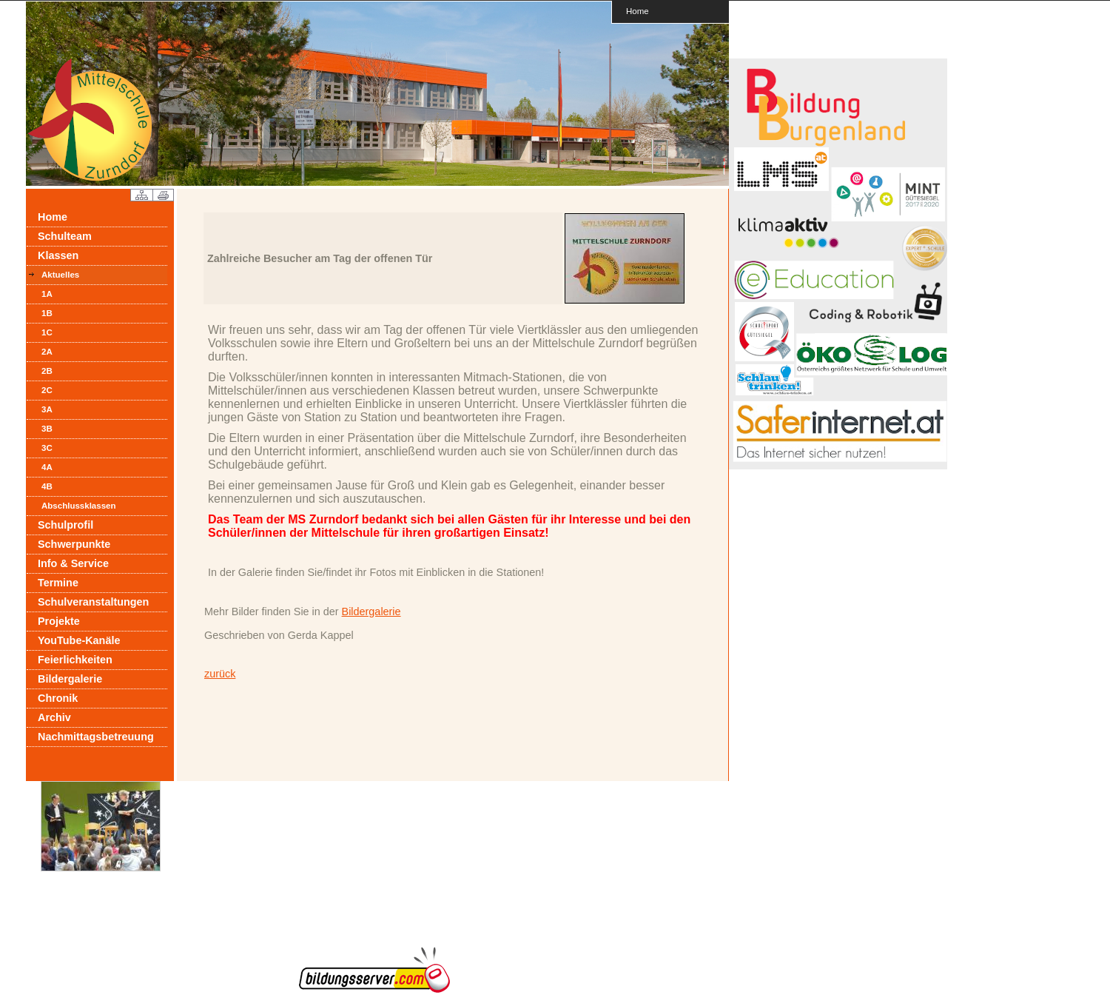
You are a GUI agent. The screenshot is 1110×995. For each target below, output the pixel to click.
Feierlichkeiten (75, 660)
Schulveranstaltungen (93, 602)
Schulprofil (65, 525)
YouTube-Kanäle (79, 640)
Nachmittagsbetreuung (96, 737)
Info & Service (73, 563)
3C (47, 447)
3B (47, 428)
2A (47, 351)
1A (47, 293)
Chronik (58, 698)
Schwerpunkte (74, 544)
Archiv (54, 717)
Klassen (58, 255)
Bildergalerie (70, 679)
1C (47, 332)
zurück (219, 674)
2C (47, 390)
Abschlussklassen (78, 505)
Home (637, 11)
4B (47, 486)
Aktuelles (60, 274)
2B (47, 370)
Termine (58, 583)
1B (47, 313)
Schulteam (65, 236)
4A (47, 467)
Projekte (59, 621)
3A (47, 409)
